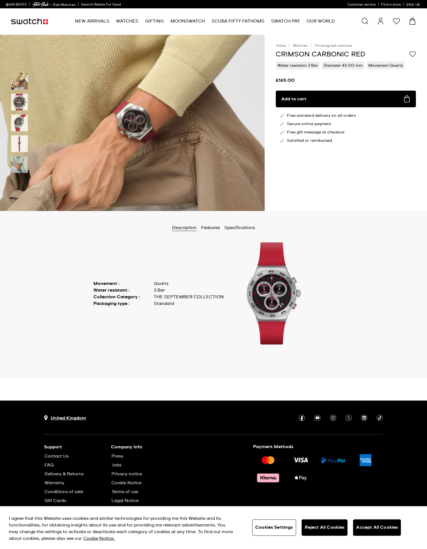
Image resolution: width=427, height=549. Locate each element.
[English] (414, 4)
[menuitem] (92, 21)
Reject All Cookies (325, 527)
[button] (396, 21)
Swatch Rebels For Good (101, 4)
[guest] (380, 21)
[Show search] (365, 21)
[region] (213, 527)
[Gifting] (154, 21)
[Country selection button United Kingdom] (65, 418)
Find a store (391, 4)
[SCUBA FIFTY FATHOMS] (238, 21)
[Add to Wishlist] (412, 54)
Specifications (239, 227)
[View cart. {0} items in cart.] (412, 21)
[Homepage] (29, 21)
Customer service (361, 4)
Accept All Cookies (377, 527)
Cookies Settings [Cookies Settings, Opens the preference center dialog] (274, 527)
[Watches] (127, 21)
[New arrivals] (92, 21)
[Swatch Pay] (285, 21)
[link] (40, 4)
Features (210, 227)
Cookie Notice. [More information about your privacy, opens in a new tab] (99, 538)
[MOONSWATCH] (187, 21)
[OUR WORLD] (321, 21)
